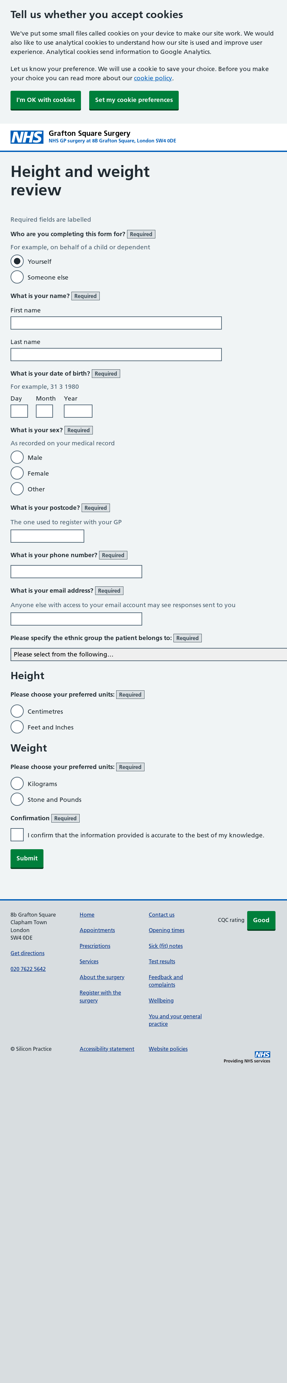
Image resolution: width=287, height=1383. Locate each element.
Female (38, 473)
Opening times (166, 930)
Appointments (97, 930)
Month (46, 398)
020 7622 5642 (28, 969)
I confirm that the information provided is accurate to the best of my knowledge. (146, 835)
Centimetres (45, 711)
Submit (27, 858)
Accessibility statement (107, 1049)
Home (87, 914)
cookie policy (153, 78)
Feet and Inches (50, 727)
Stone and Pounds (54, 799)
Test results (162, 961)
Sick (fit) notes (166, 946)
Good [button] (261, 920)
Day (16, 398)
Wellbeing (161, 1000)
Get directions (27, 953)
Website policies (168, 1049)
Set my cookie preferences (134, 100)
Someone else (48, 277)
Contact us (161, 914)
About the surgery (102, 977)
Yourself (39, 261)
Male (35, 457)
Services (89, 961)
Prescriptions (95, 946)
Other (36, 489)
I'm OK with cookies (45, 100)
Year (70, 398)
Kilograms (42, 784)
